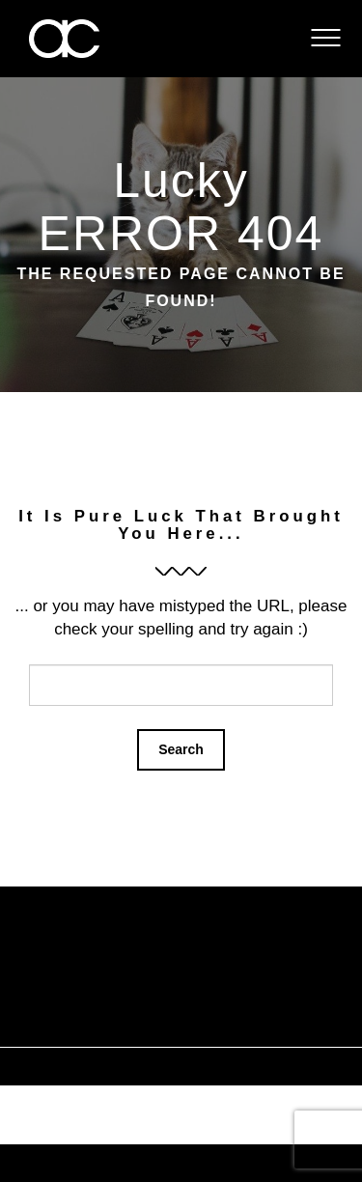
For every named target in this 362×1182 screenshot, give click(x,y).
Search (181, 749)
